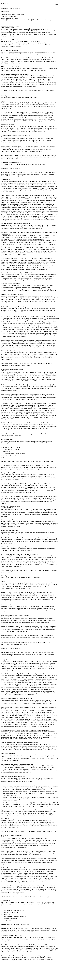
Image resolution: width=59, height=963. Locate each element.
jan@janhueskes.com (14, 8)
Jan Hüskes (4, 3)
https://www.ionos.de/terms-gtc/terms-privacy (15, 588)
